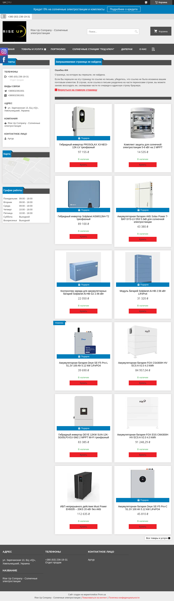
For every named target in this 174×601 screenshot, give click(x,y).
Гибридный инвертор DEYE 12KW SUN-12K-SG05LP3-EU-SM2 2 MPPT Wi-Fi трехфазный (83, 436)
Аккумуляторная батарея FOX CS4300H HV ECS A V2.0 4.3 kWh (142, 364)
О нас (143, 49)
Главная (8, 49)
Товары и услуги (32, 49)
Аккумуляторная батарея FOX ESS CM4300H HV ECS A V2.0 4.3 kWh (142, 436)
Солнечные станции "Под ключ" (93, 49)
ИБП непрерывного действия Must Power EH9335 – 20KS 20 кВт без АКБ (83, 508)
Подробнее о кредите (124, 9)
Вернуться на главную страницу (77, 89)
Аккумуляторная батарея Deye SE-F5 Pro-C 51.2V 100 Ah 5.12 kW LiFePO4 (142, 508)
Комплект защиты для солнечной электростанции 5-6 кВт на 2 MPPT (143, 146)
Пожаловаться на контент (94, 597)
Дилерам (126, 49)
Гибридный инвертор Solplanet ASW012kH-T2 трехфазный (83, 218)
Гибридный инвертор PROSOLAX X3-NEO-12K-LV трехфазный (83, 146)
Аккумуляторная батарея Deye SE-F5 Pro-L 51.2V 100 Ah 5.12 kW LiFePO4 (83, 364)
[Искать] (136, 32)
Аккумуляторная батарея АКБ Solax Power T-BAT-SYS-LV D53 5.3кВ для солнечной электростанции (142, 219)
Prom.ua (102, 594)
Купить (83, 164)
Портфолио (58, 49)
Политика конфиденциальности (124, 597)
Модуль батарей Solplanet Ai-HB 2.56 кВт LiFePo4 (143, 292)
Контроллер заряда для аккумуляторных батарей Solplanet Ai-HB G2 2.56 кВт (83, 292)
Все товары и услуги (157, 538)
